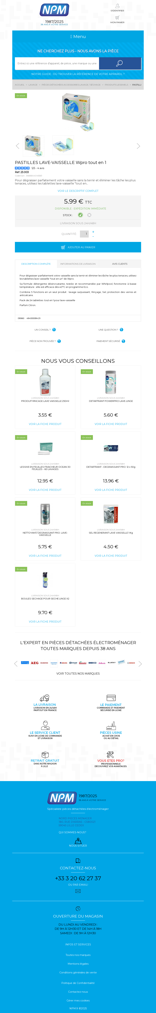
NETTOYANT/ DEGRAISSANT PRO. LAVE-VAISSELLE (45, 533)
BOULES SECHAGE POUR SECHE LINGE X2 (45, 598)
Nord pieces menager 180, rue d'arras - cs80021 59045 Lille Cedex (77, 822)
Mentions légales (78, 963)
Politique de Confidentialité (78, 983)
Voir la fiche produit (45, 424)
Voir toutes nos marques (78, 673)
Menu (78, 36)
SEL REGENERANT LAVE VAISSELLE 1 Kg (111, 532)
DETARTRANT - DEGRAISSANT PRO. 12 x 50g (110, 466)
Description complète (36, 263)
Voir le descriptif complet (78, 191)
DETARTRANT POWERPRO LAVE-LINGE (111, 401)
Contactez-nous (78, 991)
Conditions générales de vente (78, 972)
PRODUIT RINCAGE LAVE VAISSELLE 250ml (45, 401)
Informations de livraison (78, 263)
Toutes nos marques (78, 955)
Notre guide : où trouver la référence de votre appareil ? (78, 74)
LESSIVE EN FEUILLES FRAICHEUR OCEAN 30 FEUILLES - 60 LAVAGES (45, 468)
